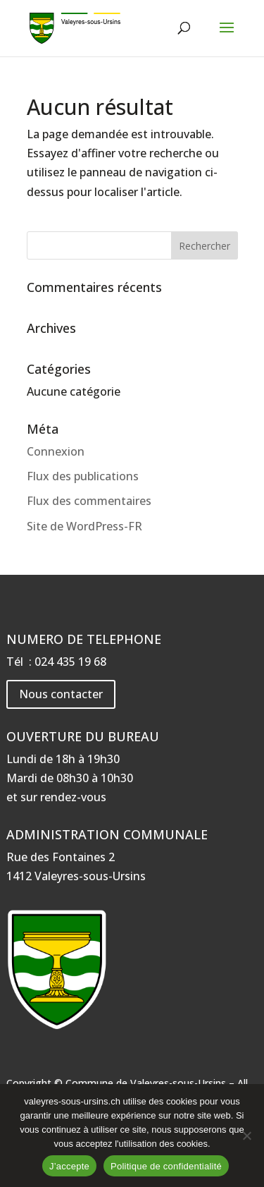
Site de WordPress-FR (84, 526)
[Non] (246, 1135)
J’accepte (69, 1166)
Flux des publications (83, 476)
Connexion (55, 451)
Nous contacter (61, 694)
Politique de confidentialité (166, 1166)
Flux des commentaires (89, 501)
